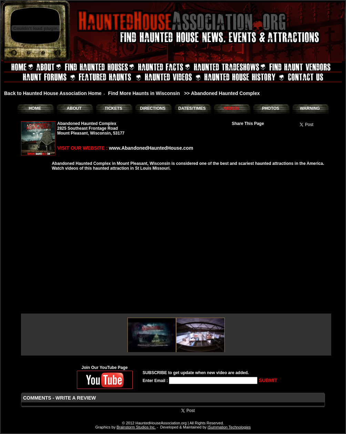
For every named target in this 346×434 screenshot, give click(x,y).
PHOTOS (270, 108)
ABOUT (74, 108)
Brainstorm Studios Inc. (136, 427)
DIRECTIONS (152, 108)
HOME (35, 108)
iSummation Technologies (229, 427)
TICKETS (113, 108)
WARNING (310, 108)
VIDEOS (231, 108)
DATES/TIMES (192, 108)
